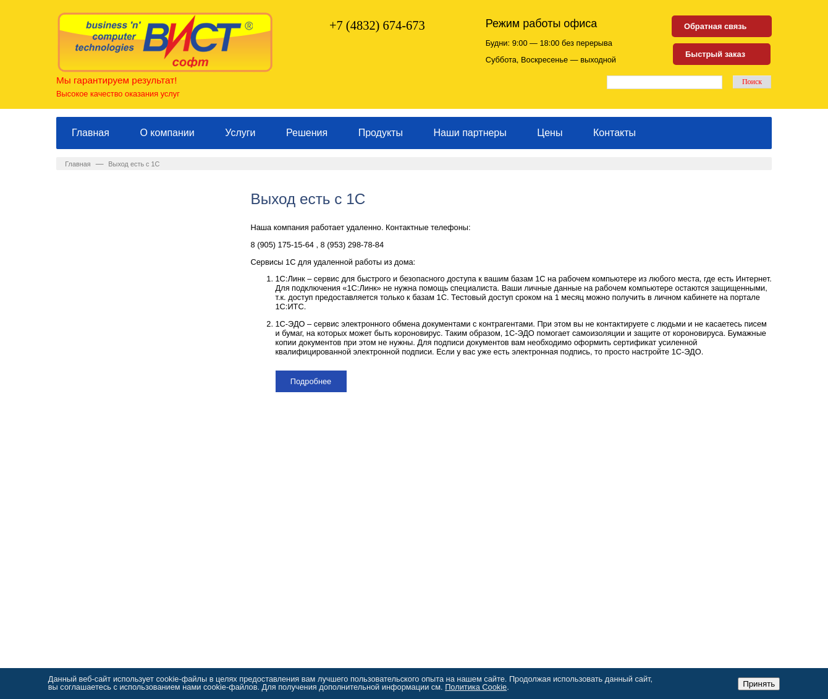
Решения (306, 132)
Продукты (380, 132)
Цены (549, 132)
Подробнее (310, 381)
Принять (759, 683)
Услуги (240, 132)
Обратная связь (715, 26)
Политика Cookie (476, 687)
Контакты (614, 132)
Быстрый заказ (715, 54)
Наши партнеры (470, 132)
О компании (167, 132)
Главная (90, 132)
